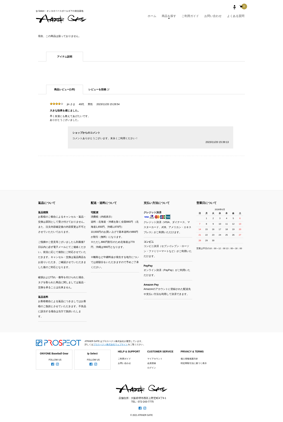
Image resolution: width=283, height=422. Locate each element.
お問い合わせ (213, 15)
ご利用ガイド (190, 15)
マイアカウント (154, 358)
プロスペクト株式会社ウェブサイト (110, 344)
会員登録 (151, 363)
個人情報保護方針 (189, 358)
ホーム (152, 15)
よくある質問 (235, 15)
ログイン (151, 367)
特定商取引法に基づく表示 (194, 363)
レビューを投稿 (97, 89)
